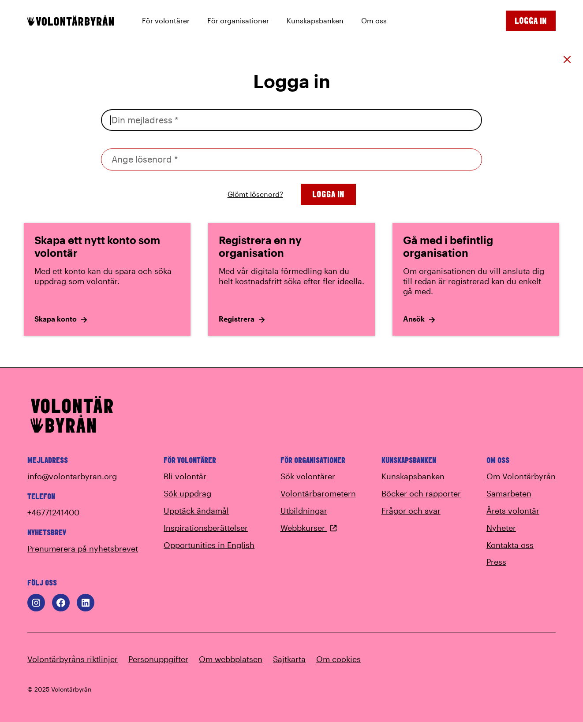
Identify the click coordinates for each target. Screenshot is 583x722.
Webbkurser (309, 528)
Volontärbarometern (318, 493)
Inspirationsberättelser (206, 528)
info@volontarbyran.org (72, 476)
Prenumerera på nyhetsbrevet (82, 548)
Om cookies (338, 659)
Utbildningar (303, 510)
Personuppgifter (158, 659)
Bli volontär (185, 476)
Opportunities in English (209, 545)
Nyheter (501, 528)
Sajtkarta (289, 659)
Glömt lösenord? (255, 194)
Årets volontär (512, 510)
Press (496, 561)
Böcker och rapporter (421, 493)
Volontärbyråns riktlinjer (72, 659)
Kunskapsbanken (413, 476)
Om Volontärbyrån (521, 476)
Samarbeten (508, 493)
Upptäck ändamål (196, 510)
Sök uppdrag (187, 493)
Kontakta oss (510, 545)
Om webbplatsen (230, 659)
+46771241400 (53, 512)
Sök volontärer (307, 476)
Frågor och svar (411, 510)
